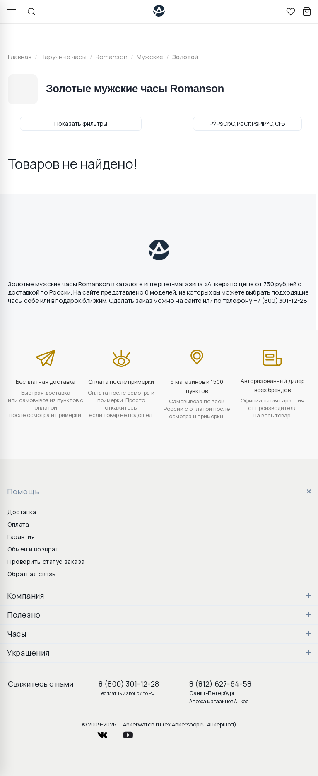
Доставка (21, 512)
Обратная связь (31, 574)
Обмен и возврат (32, 549)
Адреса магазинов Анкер (218, 701)
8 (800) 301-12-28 (129, 684)
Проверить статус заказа (46, 561)
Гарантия (21, 537)
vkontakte (107, 733)
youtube (133, 733)
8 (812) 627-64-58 (220, 684)
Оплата (18, 524)
